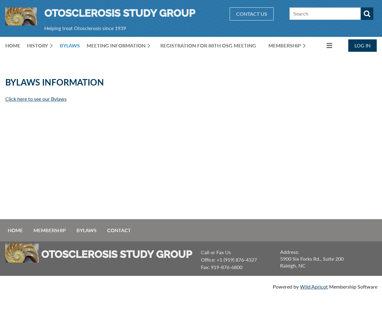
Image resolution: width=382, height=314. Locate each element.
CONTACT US (251, 14)
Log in (362, 45)
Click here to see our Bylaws (36, 99)
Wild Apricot (314, 287)
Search (367, 13)
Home (15, 230)
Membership (49, 230)
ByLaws (86, 230)
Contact (119, 230)
